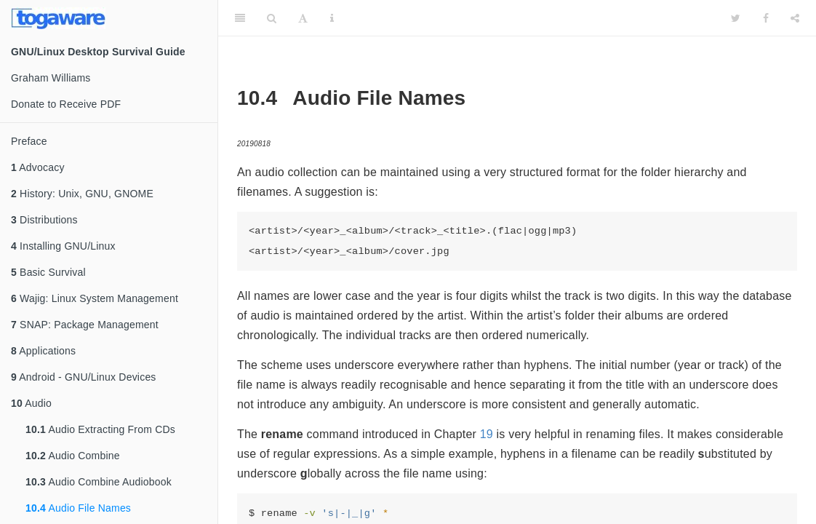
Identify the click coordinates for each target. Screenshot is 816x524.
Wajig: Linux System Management (94, 298)
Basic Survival (48, 272)
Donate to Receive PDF (66, 104)
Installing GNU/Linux (63, 246)
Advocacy (38, 167)
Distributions (44, 220)
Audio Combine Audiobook (98, 482)
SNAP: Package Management (85, 324)
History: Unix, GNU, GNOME (82, 193)
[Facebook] (766, 18)
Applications (43, 351)
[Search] (271, 18)
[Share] (795, 18)
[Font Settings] (303, 18)
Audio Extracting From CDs (100, 429)
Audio (31, 403)
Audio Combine (72, 455)
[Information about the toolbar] (332, 18)
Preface (29, 141)
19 (486, 434)
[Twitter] (735, 18)
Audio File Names (78, 508)
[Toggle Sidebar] (240, 18)
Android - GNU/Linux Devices (83, 377)
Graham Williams (51, 78)
